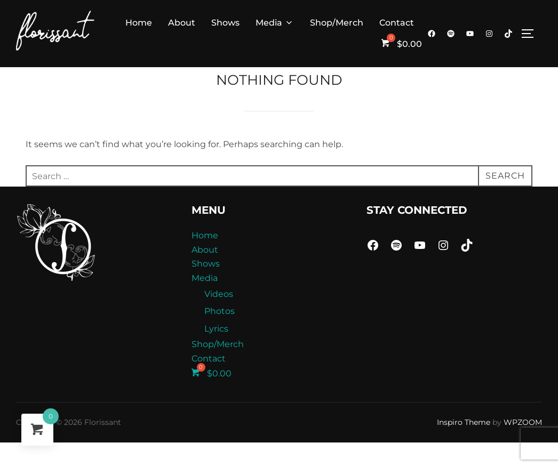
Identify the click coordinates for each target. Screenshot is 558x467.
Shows (225, 23)
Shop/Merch (336, 23)
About (181, 23)
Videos (218, 318)
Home (138, 23)
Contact (396, 23)
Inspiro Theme (463, 447)
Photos (219, 336)
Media (275, 23)
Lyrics (216, 353)
